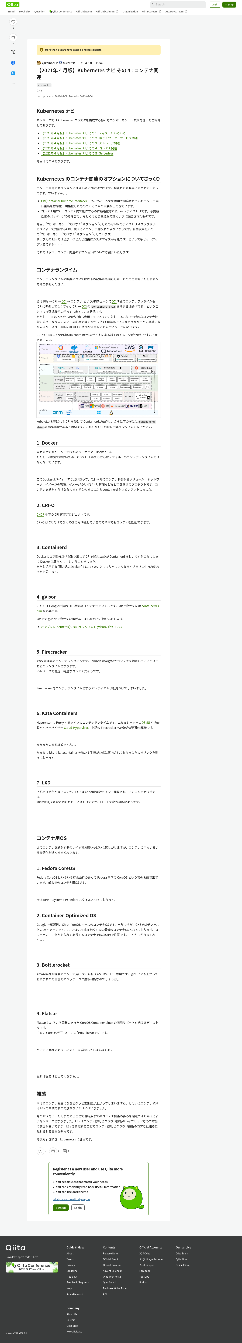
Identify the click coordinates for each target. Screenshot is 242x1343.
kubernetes (44, 85)
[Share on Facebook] (13, 63)
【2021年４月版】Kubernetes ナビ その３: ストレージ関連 (80, 143)
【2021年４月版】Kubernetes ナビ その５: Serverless (77, 153)
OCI (63, 301)
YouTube (144, 1276)
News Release (74, 1331)
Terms (70, 1259)
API (105, 1294)
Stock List (24, 11)
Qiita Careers (151, 11)
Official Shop (183, 1265)
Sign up (61, 1208)
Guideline (72, 1271)
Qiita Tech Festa (112, 1276)
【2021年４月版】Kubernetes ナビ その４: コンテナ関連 (79, 148)
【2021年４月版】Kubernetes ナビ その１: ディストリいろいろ (83, 133)
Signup (229, 4)
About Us (72, 1314)
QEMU (145, 722)
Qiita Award (109, 1282)
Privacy (71, 1265)
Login (215, 4)
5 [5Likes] (13, 28)
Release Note (110, 1253)
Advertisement (75, 1294)
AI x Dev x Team (176, 11)
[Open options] (13, 84)
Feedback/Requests (78, 1282)
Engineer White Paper (115, 1288)
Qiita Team (182, 1253)
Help (69, 1288)
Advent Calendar (112, 1271)
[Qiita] (12, 4)
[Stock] (13, 37)
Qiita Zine (181, 1259)
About (70, 1253)
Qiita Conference (60, 11)
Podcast (143, 1282)
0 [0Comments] (66, 1151)
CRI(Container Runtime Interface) (64, 201)
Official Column (107, 11)
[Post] (13, 52)
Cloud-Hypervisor (76, 727)
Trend (11, 11)
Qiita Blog (72, 1325)
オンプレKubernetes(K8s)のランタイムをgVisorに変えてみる (82, 627)
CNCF (40, 514)
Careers (71, 1320)
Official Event (84, 11)
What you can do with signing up (71, 1199)
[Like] (13, 22)
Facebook (144, 1271)
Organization (130, 11)
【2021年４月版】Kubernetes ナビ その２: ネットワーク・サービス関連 (89, 138)
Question (39, 11)
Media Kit (72, 1276)
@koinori (46, 63)
